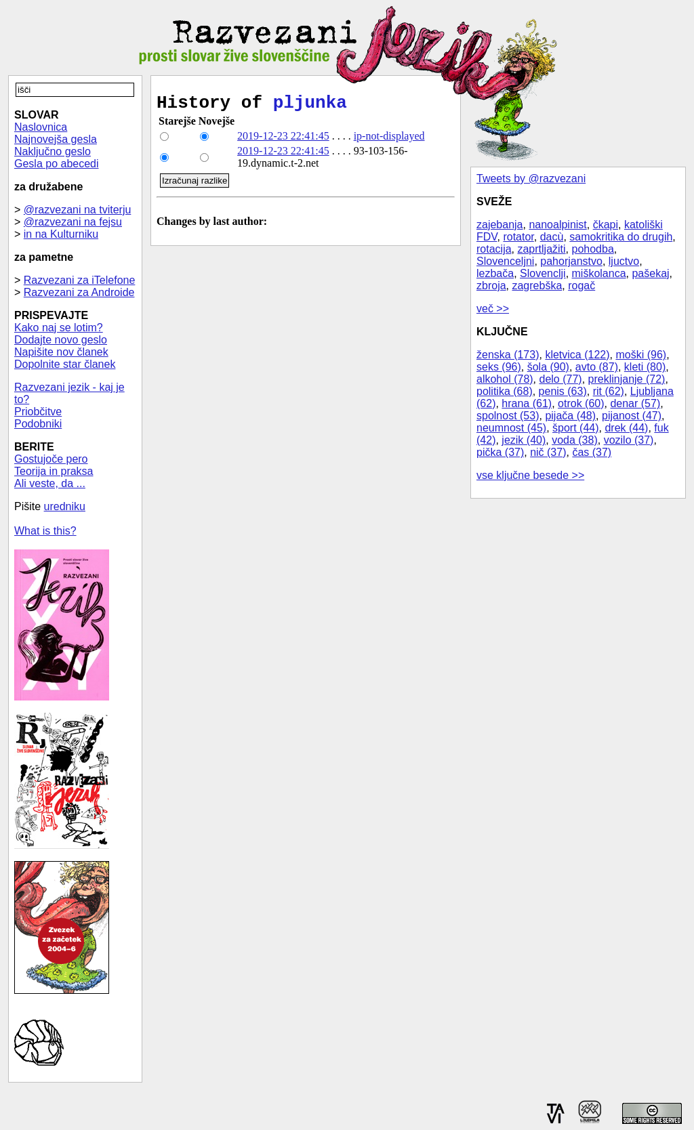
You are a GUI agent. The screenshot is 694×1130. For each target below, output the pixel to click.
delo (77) (560, 379)
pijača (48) (570, 415)
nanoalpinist (557, 224)
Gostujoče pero (51, 459)
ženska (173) (507, 354)
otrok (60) (581, 403)
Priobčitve (38, 411)
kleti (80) (645, 367)
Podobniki (38, 424)
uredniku (64, 506)
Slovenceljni (505, 261)
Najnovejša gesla (55, 139)
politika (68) (504, 391)
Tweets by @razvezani (531, 178)
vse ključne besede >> (530, 475)
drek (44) (626, 428)
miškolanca (599, 273)
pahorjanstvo (571, 261)
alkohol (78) (504, 379)
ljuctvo (624, 261)
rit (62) (608, 391)
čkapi (605, 224)
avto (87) (596, 367)
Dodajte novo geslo (60, 340)
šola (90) (548, 367)
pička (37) (500, 452)
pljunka (310, 105)
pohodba (593, 249)
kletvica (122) (577, 354)
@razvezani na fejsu (73, 222)
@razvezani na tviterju (77, 209)
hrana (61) (527, 403)
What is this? (45, 531)
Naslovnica (40, 127)
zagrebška (537, 285)
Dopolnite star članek (64, 364)
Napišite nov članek (61, 352)
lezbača (495, 273)
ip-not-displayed (389, 140)
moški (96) (640, 354)
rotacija (494, 249)
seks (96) (498, 367)
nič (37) (548, 452)
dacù (552, 237)
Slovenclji (543, 273)
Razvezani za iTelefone (80, 280)
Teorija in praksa (54, 471)
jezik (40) (524, 440)
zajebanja (499, 224)
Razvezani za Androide (79, 292)
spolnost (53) (507, 415)
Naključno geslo (52, 151)
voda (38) (575, 440)
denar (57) (635, 403)
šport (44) (575, 428)
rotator (518, 237)
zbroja (491, 285)
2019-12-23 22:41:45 (283, 140)
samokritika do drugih (620, 237)
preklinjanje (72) (627, 379)
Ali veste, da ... (49, 483)
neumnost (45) (511, 428)
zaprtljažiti (541, 249)
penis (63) (563, 391)
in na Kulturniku (61, 234)
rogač (581, 285)
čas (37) (591, 452)
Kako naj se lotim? (58, 327)
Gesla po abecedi (56, 163)
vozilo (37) (629, 440)
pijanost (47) (631, 415)
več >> (492, 308)
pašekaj (650, 273)
